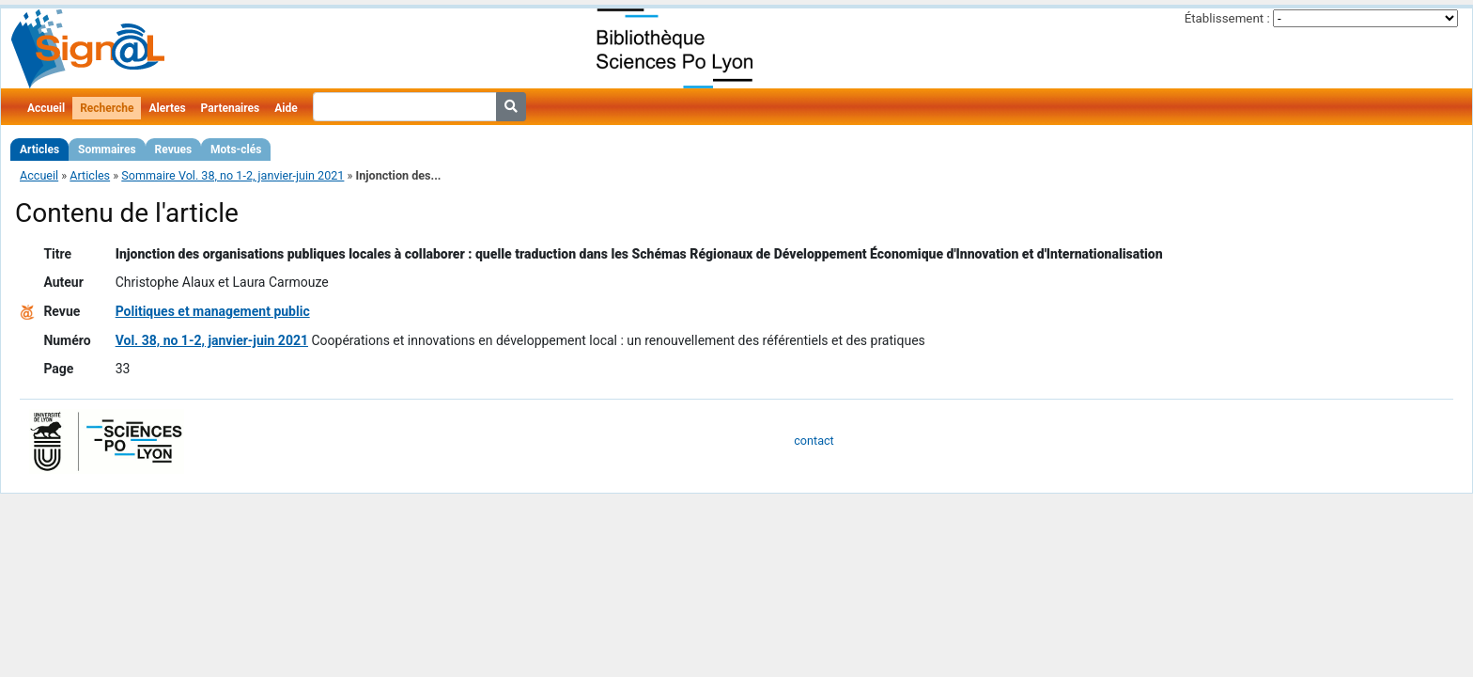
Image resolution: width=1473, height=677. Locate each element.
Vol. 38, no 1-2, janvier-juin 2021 (212, 340)
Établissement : (1227, 18)
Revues (174, 149)
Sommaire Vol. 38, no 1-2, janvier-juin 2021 (232, 175)
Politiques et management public (213, 311)
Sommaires (106, 149)
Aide (285, 108)
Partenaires (230, 108)
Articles (39, 149)
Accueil (46, 108)
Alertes (166, 108)
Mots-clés (235, 149)
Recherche (106, 108)
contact (813, 440)
